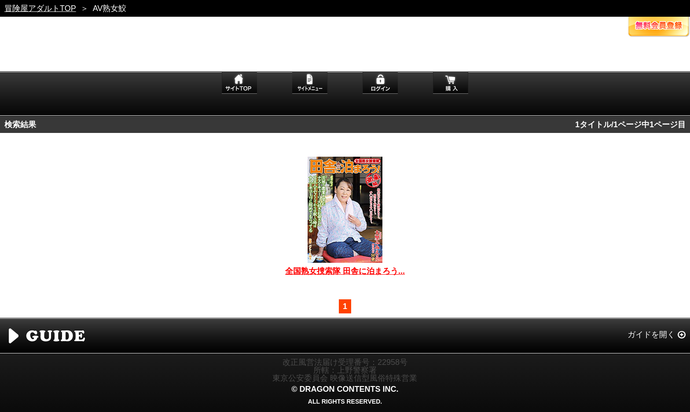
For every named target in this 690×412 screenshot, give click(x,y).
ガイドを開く (651, 334)
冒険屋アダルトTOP (40, 8)
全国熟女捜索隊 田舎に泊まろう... (345, 271)
